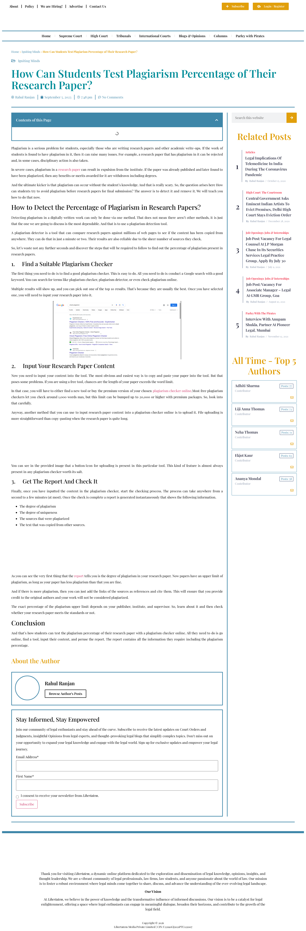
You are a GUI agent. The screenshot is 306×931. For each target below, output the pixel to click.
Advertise (76, 6)
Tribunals (123, 36)
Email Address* (27, 757)
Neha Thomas (246, 432)
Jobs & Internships (277, 233)
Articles (250, 152)
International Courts (154, 36)
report (79, 576)
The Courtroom (272, 192)
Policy (29, 6)
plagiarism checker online (172, 391)
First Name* (25, 776)
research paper (69, 169)
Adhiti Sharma (247, 386)
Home (46, 36)
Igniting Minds (31, 52)
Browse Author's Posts (65, 693)
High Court (99, 36)
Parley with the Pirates (261, 313)
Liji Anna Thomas (250, 409)
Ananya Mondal (248, 478)
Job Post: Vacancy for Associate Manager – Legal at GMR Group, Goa (268, 290)
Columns (220, 36)
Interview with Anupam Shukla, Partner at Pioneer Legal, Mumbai (268, 325)
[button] (216, 120)
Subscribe (27, 804)
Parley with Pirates (250, 36)
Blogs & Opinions (192, 36)
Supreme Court (70, 36)
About (13, 6)
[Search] (291, 118)
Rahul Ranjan (256, 181)
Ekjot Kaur (244, 455)
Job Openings (254, 233)
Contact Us (98, 6)
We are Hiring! (51, 6)
